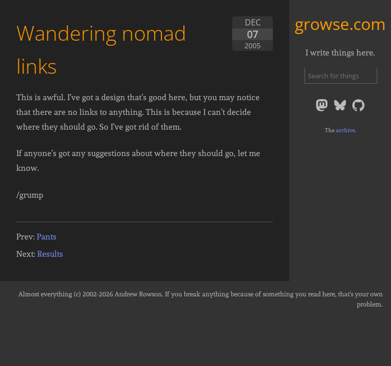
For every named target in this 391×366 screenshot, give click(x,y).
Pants (47, 236)
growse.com (340, 24)
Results (50, 254)
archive (345, 130)
